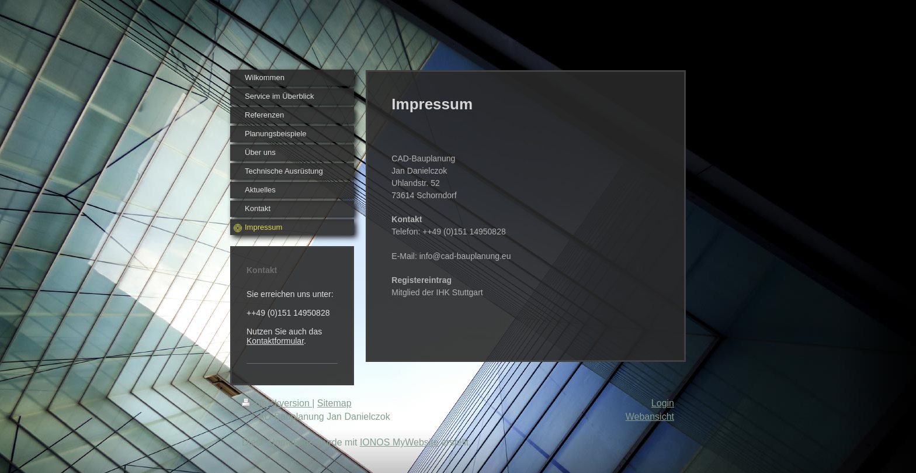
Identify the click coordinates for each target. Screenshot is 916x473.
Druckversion (277, 403)
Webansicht (650, 417)
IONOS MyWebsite (399, 442)
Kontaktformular (275, 341)
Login (662, 403)
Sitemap (334, 403)
